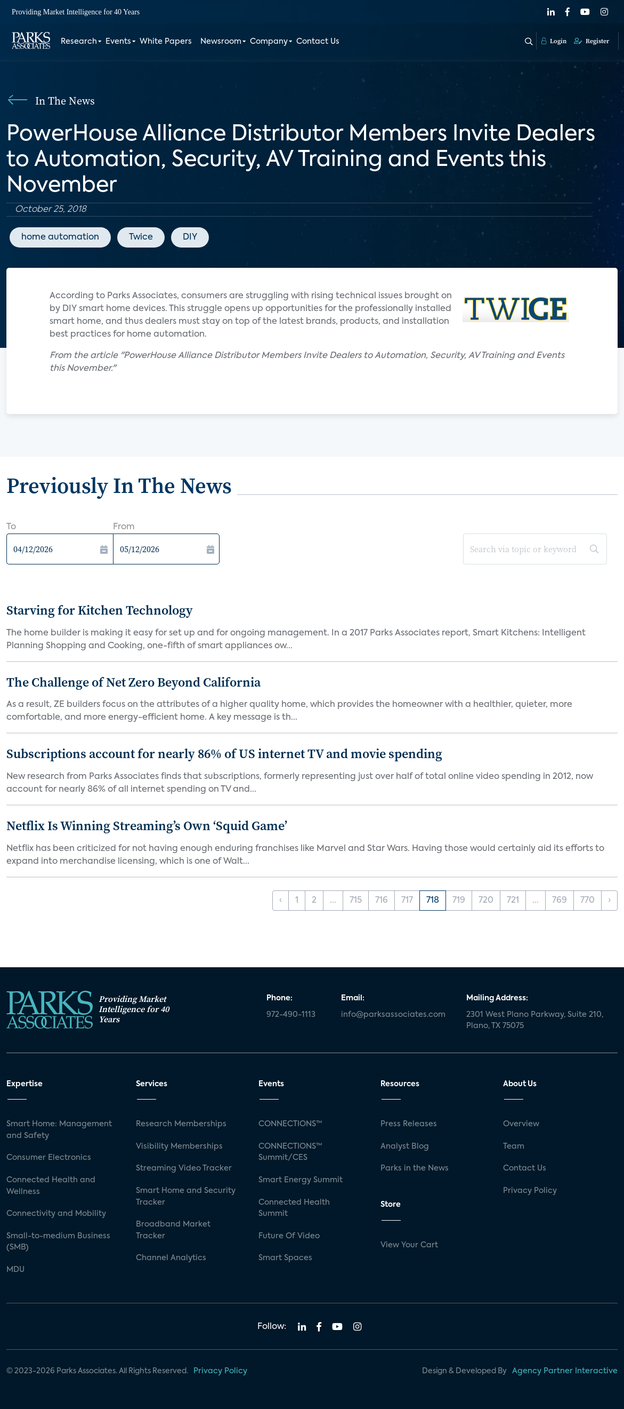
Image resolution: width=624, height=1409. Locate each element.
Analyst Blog (404, 1146)
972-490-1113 (290, 1014)
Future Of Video (289, 1236)
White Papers (166, 41)
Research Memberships (181, 1124)
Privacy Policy (530, 1191)
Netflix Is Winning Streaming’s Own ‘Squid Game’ (146, 825)
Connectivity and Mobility (56, 1213)
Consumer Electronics (48, 1157)
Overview (521, 1124)
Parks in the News (414, 1168)
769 (559, 900)
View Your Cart (409, 1245)
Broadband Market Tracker (173, 1230)
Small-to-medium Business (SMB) (58, 1242)
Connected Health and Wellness (50, 1186)
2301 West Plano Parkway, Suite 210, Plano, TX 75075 (534, 1020)
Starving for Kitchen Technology (99, 610)
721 (513, 900)
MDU (15, 1269)
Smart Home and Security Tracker (186, 1196)
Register (591, 41)
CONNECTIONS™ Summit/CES (290, 1152)
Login (553, 41)
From (124, 527)
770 (587, 900)
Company (269, 41)
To (11, 527)
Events (118, 41)
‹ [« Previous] (280, 900)
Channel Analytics (171, 1258)
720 (486, 900)
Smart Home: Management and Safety (59, 1130)
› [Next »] (609, 900)
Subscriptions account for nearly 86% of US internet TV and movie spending (224, 753)
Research (79, 41)
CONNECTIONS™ (290, 1124)
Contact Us (317, 41)
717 (407, 900)
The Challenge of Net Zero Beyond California (133, 682)
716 (381, 900)
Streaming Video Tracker (184, 1168)
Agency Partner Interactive (565, 1371)
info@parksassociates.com (393, 1014)
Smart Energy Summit (300, 1180)
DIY (190, 237)
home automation (60, 237)
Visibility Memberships (179, 1146)
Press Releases (408, 1124)
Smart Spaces (285, 1258)
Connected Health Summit (294, 1208)
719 (458, 900)
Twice (141, 237)
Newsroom (220, 41)
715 (356, 900)
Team (513, 1146)
